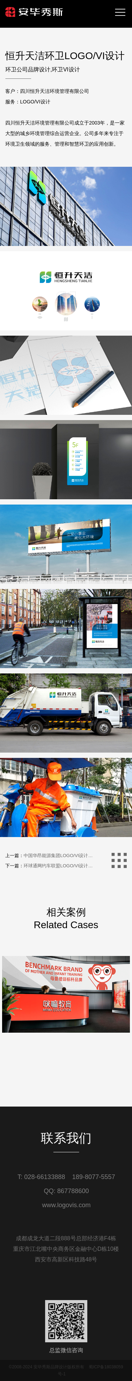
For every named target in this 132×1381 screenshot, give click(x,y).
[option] (66, 1044)
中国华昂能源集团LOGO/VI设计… (58, 855)
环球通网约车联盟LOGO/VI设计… (58, 865)
